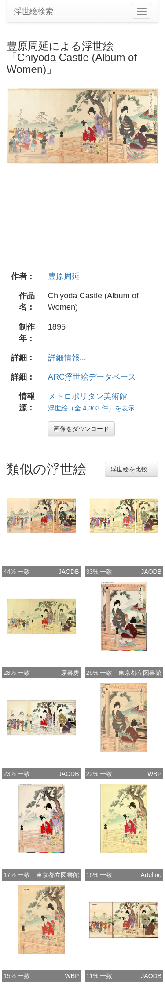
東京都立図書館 (139, 672)
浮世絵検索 (33, 11)
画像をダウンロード (81, 428)
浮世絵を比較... (131, 469)
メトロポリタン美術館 (87, 396)
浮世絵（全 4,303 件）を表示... (94, 408)
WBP (154, 773)
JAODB (69, 571)
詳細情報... (67, 357)
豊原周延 (64, 276)
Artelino (151, 874)
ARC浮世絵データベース (92, 377)
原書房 (70, 672)
